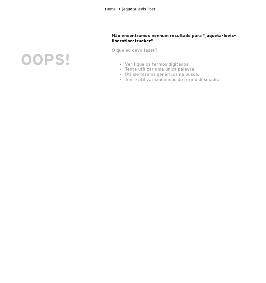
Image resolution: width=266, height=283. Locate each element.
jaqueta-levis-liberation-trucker (141, 9)
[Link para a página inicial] (111, 9)
